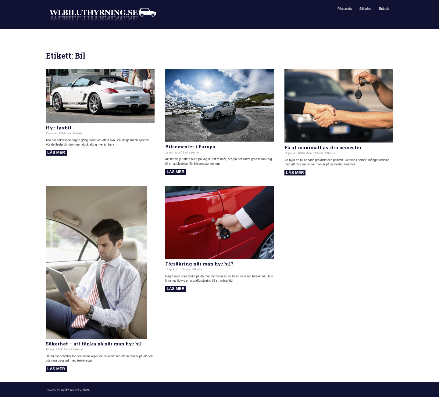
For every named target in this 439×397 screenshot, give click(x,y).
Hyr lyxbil (58, 128)
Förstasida (344, 8)
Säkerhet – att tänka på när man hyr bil (94, 344)
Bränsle (384, 8)
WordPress (67, 389)
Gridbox (84, 389)
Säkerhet (365, 8)
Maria (309, 153)
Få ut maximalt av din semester (323, 147)
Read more (56, 153)
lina (69, 133)
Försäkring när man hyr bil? (199, 264)
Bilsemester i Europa (190, 146)
